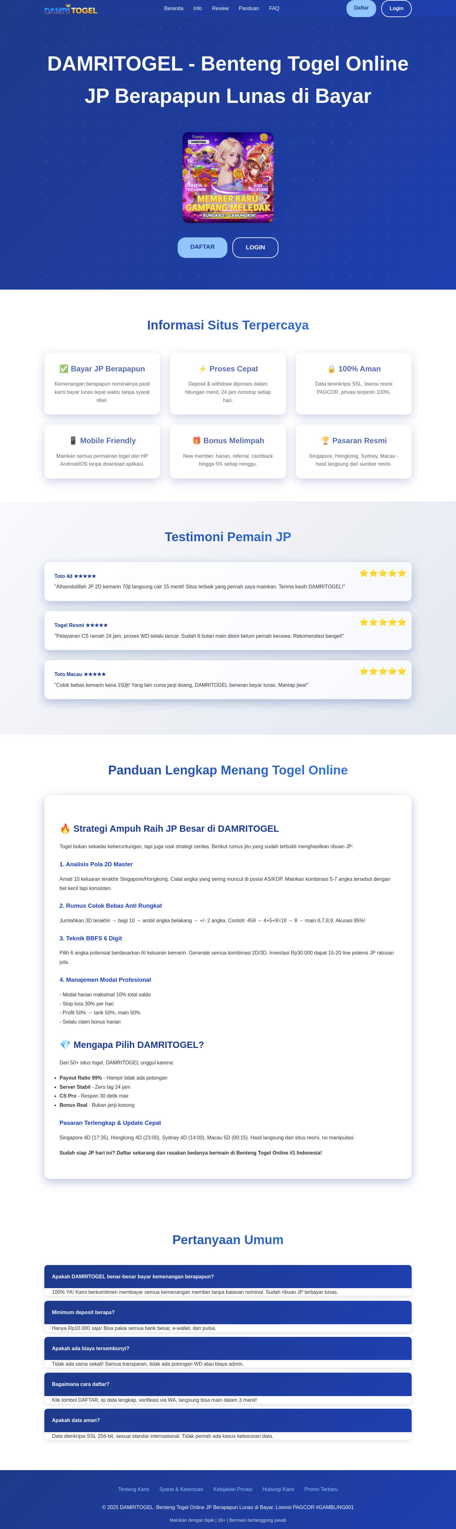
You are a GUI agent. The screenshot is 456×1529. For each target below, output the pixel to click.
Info (197, 8)
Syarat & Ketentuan (181, 1489)
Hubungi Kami (278, 1489)
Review (220, 8)
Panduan (249, 8)
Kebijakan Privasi (232, 1489)
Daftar (361, 7)
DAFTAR (202, 246)
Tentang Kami (133, 1489)
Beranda (174, 8)
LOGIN (255, 247)
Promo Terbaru (321, 1489)
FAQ (274, 8)
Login (396, 8)
